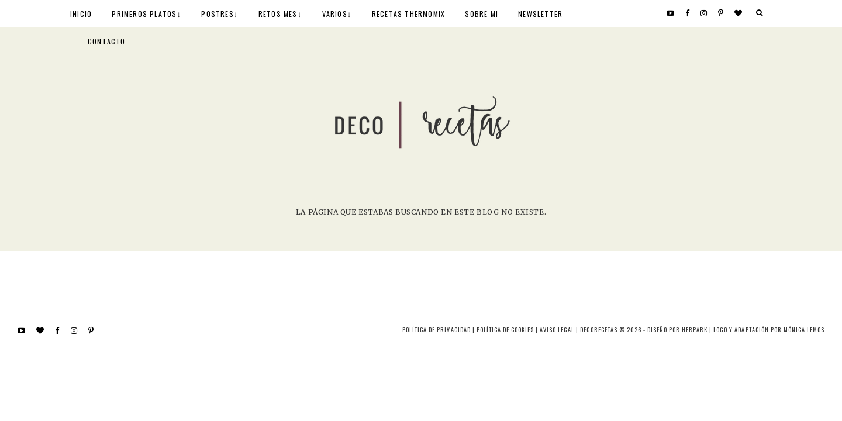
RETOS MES (278, 14)
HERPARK (695, 329)
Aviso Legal (557, 329)
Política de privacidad (436, 329)
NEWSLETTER (540, 14)
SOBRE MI (481, 14)
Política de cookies (505, 329)
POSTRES (217, 14)
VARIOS (334, 14)
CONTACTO (107, 41)
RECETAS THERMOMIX (408, 14)
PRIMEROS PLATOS (144, 14)
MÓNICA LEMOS (804, 329)
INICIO (81, 14)
